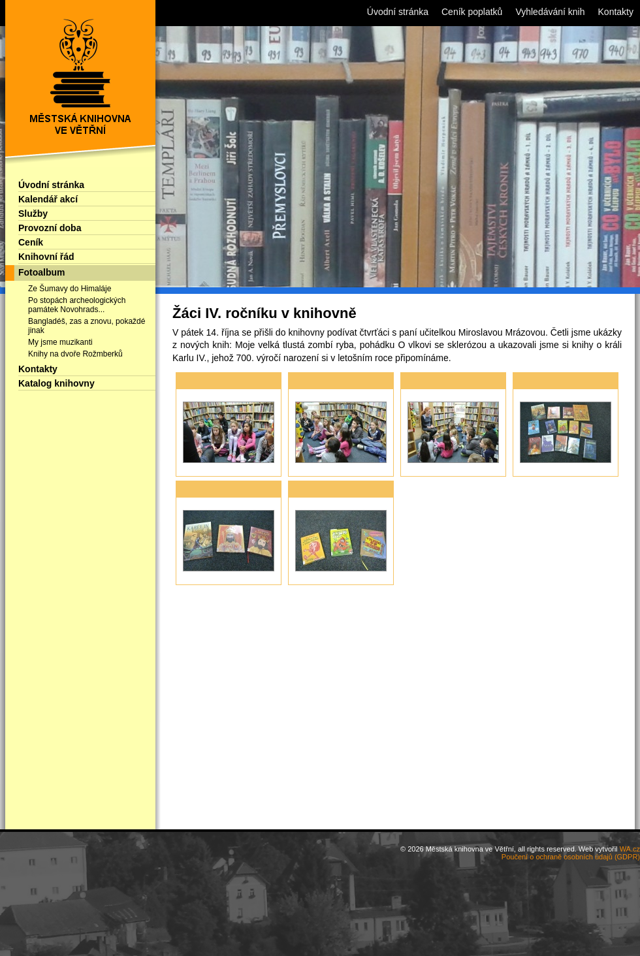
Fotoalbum (41, 272)
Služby (33, 213)
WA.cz (630, 849)
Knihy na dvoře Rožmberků (75, 353)
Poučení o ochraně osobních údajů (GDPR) (571, 857)
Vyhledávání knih (549, 12)
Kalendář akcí (48, 199)
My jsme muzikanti (60, 342)
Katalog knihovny (56, 383)
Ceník (30, 242)
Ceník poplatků (471, 12)
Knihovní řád (46, 256)
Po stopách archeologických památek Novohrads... (76, 305)
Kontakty (37, 369)
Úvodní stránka (51, 185)
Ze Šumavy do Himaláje (69, 288)
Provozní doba (49, 228)
